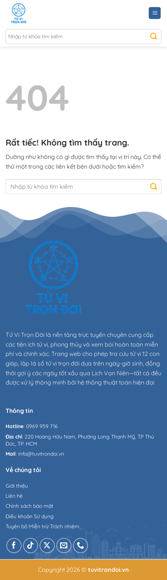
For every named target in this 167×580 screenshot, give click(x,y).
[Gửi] (153, 36)
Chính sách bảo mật (29, 506)
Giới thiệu (17, 485)
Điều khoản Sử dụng (30, 516)
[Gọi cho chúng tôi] (80, 545)
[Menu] (155, 13)
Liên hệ (14, 496)
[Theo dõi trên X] (47, 545)
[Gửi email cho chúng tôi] (64, 545)
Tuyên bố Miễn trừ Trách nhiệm (42, 526)
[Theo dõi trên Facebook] (14, 545)
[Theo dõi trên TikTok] (30, 545)
